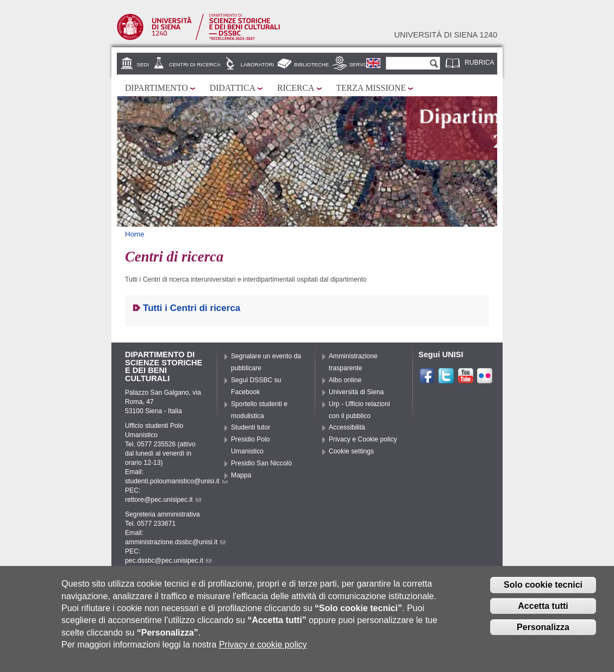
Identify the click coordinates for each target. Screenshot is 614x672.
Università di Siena (356, 392)
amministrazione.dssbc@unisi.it (175, 542)
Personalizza (543, 633)
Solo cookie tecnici (543, 591)
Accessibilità (347, 427)
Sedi (143, 64)
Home (135, 234)
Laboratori (257, 64)
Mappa (241, 475)
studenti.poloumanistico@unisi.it (176, 481)
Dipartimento (156, 87)
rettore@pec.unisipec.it (163, 499)
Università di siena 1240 (445, 34)
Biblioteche (311, 64)
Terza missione (371, 87)
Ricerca (295, 87)
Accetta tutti (543, 612)
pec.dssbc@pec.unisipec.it (168, 560)
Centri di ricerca (195, 64)
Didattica (232, 87)
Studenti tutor (250, 427)
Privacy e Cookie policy (363, 439)
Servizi (359, 64)
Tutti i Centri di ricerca (191, 308)
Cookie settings (351, 451)
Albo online (345, 380)
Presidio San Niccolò (261, 463)
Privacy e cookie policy (263, 650)
